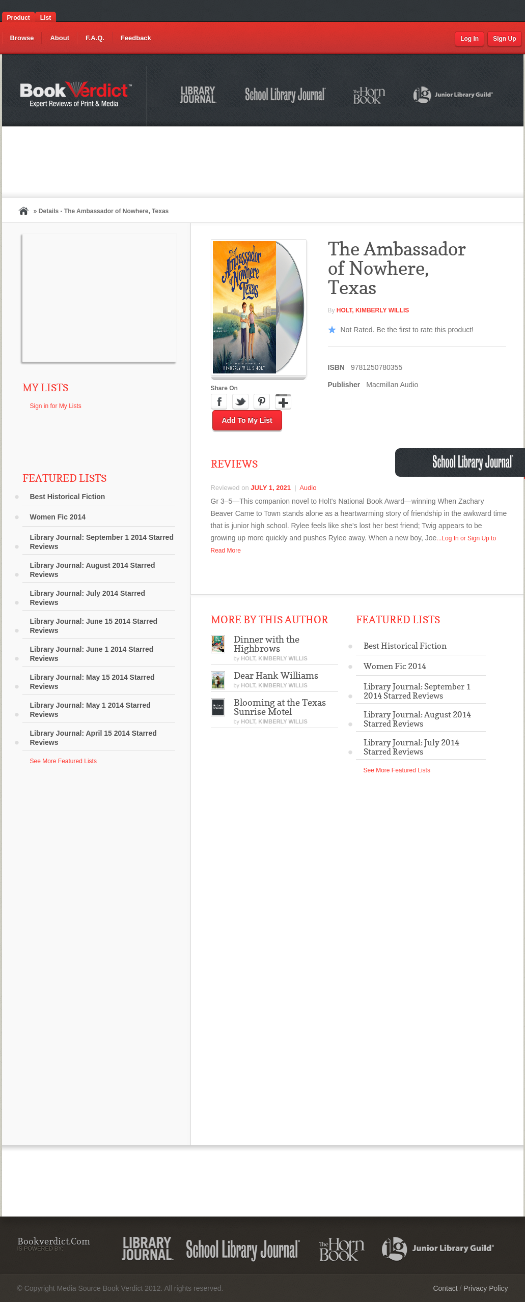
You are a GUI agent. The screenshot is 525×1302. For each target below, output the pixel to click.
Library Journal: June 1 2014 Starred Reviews (92, 653)
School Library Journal (286, 96)
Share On (224, 388)
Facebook (219, 402)
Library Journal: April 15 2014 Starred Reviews (93, 737)
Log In (469, 38)
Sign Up (504, 38)
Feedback (136, 38)
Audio (307, 487)
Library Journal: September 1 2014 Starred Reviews (102, 542)
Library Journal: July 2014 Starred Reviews (87, 597)
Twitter (240, 402)
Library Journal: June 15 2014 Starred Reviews (94, 625)
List (45, 17)
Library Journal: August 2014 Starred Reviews (92, 569)
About (59, 38)
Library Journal (200, 96)
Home (23, 211)
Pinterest (262, 402)
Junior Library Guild (453, 96)
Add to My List (247, 420)
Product (18, 17)
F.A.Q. (95, 38)
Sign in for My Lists (55, 406)
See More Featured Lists (63, 761)
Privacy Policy (485, 1288)
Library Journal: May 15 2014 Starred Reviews (92, 681)
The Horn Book (370, 95)
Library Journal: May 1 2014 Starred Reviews (90, 709)
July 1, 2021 (271, 487)
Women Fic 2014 (58, 517)
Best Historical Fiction (67, 497)
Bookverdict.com (77, 96)
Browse (22, 38)
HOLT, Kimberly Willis (373, 310)
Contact (445, 1288)
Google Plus (283, 402)
